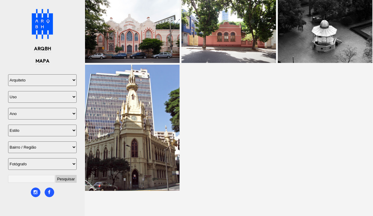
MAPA (42, 61)
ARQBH (42, 49)
